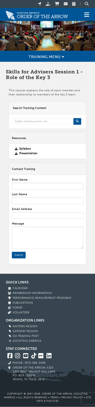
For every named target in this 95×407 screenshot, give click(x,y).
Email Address (22, 209)
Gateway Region (25, 331)
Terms (54, 397)
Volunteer (21, 312)
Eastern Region (25, 326)
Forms (18, 307)
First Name (20, 179)
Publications (23, 302)
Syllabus (25, 148)
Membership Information (32, 293)
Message (18, 223)
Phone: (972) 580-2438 (29, 362)
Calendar (20, 288)
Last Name (19, 194)
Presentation (28, 153)
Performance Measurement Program (42, 298)
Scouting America (27, 341)
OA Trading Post (26, 336)
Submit (18, 255)
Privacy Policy (72, 397)
